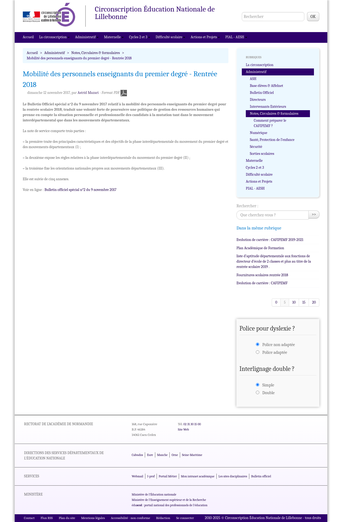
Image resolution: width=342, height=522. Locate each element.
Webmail (137, 476)
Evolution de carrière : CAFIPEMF (261, 283)
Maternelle (114, 37)
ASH (253, 78)
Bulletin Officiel (262, 92)
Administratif (87, 37)
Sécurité (256, 146)
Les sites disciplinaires (233, 476)
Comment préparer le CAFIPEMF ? (270, 123)
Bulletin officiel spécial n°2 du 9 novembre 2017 (80, 189)
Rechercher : (247, 206)
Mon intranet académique (198, 476)
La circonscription (54, 37)
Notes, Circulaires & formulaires (95, 53)
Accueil (28, 37)
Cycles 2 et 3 (139, 37)
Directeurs (258, 99)
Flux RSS (47, 518)
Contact (29, 518)
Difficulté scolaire (170, 37)
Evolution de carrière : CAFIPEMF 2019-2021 (269, 239)
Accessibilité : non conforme (130, 518)
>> (314, 214)
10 (294, 302)
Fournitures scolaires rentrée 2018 (262, 275)
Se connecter (185, 518)
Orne (175, 455)
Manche (162, 455)
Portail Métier (168, 476)
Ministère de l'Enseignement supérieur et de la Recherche (169, 500)
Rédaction (163, 518)
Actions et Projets (205, 37)
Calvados (137, 455)
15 (303, 302)
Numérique (258, 132)
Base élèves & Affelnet (266, 85)
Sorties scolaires (262, 153)
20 (314, 302)
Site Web (183, 429)
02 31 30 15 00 (192, 424)
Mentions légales (93, 518)
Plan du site (67, 518)
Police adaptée (274, 352)
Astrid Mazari (88, 92)
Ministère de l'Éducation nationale (154, 494)
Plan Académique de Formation (260, 248)
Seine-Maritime (192, 455)
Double (268, 392)
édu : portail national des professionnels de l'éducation (169, 505)
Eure (150, 455)
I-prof (151, 476)
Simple (268, 385)
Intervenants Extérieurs (268, 106)
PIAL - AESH (236, 37)
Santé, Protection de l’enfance (272, 139)
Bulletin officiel (261, 476)
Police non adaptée (278, 344)
